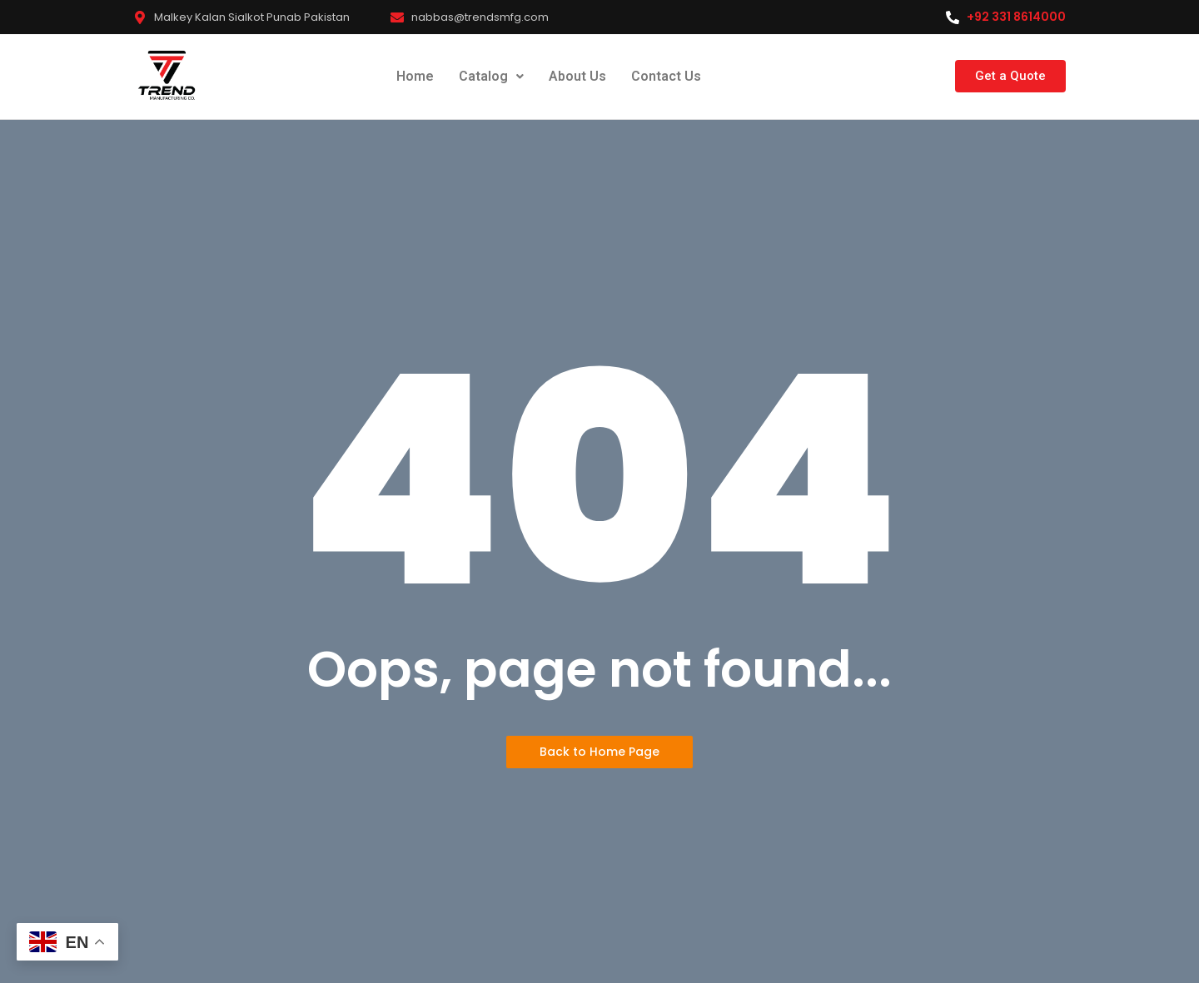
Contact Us (666, 76)
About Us (577, 76)
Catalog (491, 76)
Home (415, 76)
